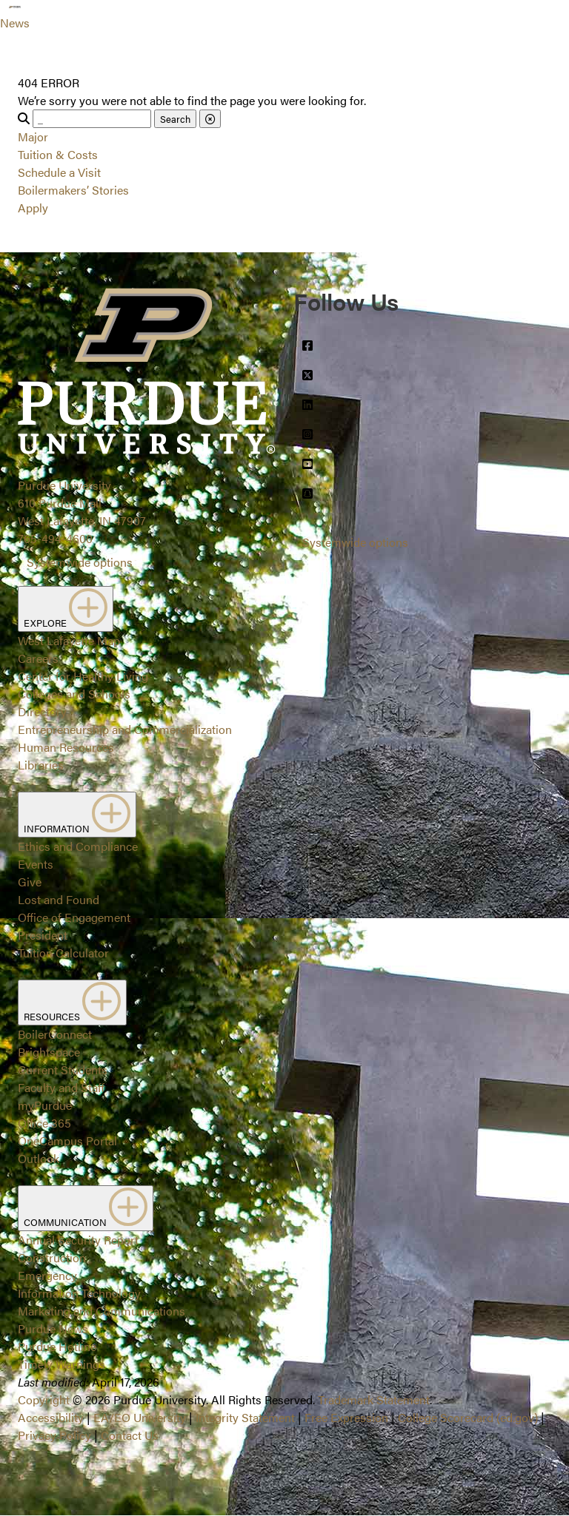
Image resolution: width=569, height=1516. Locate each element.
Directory (42, 711)
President (42, 934)
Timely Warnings (61, 1363)
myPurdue (45, 1105)
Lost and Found (58, 899)
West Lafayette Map (69, 640)
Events (35, 863)
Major (33, 136)
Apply (33, 207)
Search (175, 119)
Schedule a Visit (59, 172)
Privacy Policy (54, 1434)
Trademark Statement (374, 1399)
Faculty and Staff (61, 1087)
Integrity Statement (245, 1417)
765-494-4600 (55, 538)
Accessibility (51, 1417)
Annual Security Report (78, 1239)
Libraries (41, 764)
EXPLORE (65, 609)
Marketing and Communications (101, 1310)
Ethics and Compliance (78, 846)
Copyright (44, 1399)
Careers (38, 658)
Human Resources (66, 746)
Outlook (38, 1158)
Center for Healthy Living (83, 675)
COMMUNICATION (85, 1208)
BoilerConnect (55, 1033)
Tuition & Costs (58, 154)
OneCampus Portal (67, 1140)
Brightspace (49, 1051)
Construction (52, 1257)
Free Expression (346, 1417)
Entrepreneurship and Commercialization (125, 729)
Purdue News (53, 1328)
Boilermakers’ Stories (73, 189)
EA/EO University (139, 1417)
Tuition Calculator (63, 952)
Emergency (47, 1275)
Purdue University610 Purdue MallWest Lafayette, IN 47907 (82, 502)
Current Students (62, 1069)
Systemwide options (80, 561)
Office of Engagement (74, 917)
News (15, 22)
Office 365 (44, 1122)
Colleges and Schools (74, 693)
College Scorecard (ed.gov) (468, 1417)
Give (29, 881)
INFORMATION (77, 814)
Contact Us (130, 1434)
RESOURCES (72, 1002)
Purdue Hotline (57, 1346)
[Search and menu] (47, 18)
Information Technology (79, 1292)
